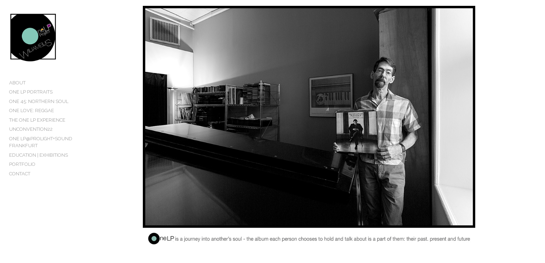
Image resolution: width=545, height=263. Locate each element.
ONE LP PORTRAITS (31, 115)
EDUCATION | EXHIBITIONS (38, 171)
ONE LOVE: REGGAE (31, 133)
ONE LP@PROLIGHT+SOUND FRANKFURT (55, 161)
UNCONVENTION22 (31, 152)
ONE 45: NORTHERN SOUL (38, 124)
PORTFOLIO (22, 180)
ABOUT (17, 105)
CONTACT (19, 189)
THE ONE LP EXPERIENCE (37, 142)
